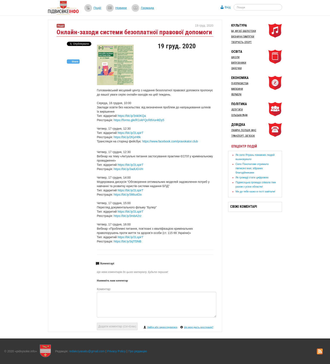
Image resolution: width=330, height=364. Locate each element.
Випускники (238, 62)
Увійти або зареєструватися (162, 327)
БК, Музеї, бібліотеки (243, 31)
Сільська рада (239, 115)
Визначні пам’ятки (242, 36)
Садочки (236, 68)
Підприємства (239, 83)
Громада (147, 8)
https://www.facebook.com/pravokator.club (170, 141)
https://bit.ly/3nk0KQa (132, 116)
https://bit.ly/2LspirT (130, 133)
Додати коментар (117, 326)
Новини (121, 8)
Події (97, 8)
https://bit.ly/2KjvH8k (127, 137)
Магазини (237, 88)
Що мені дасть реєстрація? (198, 327)
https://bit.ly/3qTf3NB (127, 241)
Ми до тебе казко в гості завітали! (255, 191)
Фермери (236, 94)
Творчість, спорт (241, 42)
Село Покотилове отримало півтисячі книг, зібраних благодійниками (251, 168)
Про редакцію (137, 351)
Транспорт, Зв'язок (243, 135)
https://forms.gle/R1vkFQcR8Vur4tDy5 (139, 120)
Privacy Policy (116, 351)
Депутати (237, 109)
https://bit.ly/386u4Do (128, 194)
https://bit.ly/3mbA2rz (128, 216)
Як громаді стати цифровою (251, 177)
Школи (235, 57)
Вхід (228, 7)
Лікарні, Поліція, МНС (243, 130)
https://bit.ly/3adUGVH (128, 169)
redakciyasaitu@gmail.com (87, 351)
